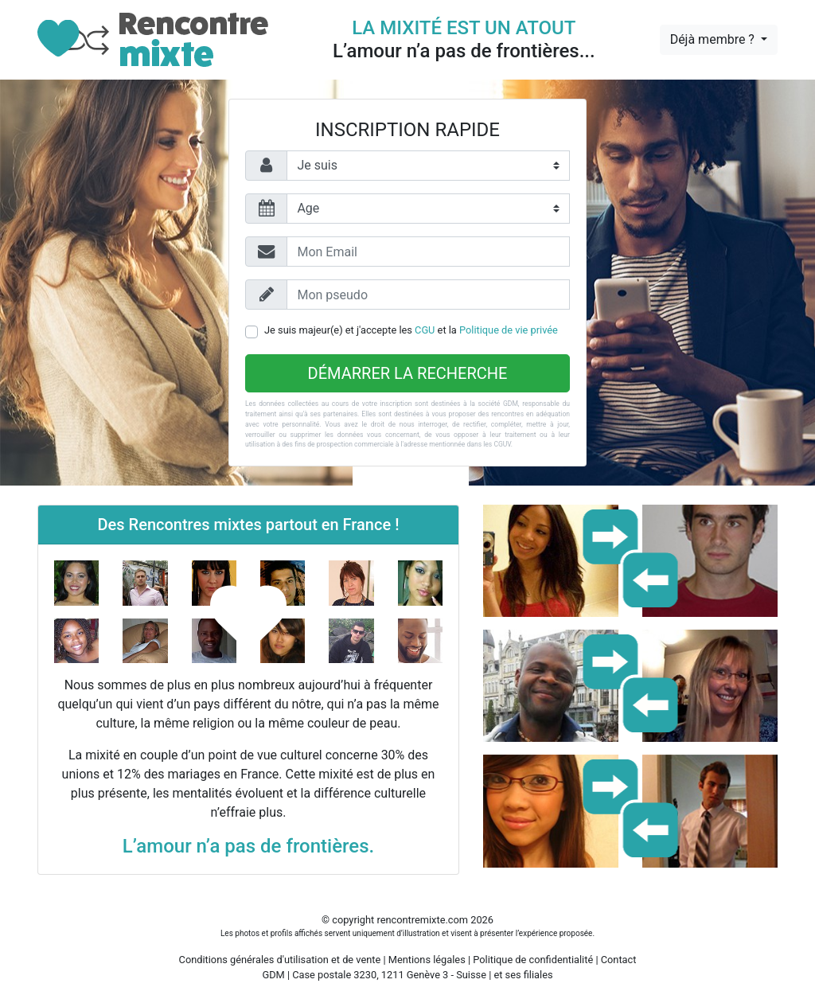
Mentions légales (427, 960)
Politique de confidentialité (533, 960)
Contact (619, 960)
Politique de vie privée (508, 330)
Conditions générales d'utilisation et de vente (280, 960)
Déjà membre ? (714, 39)
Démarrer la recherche (408, 373)
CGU (425, 330)
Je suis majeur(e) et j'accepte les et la (411, 330)
